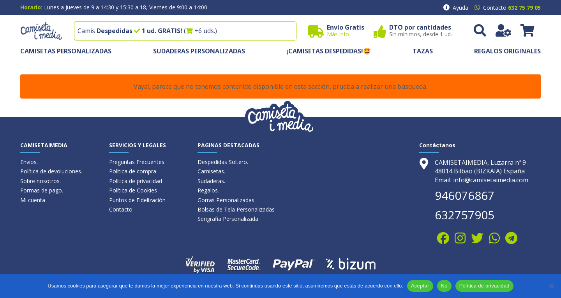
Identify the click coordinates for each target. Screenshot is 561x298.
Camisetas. (211, 171)
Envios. (29, 162)
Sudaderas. (211, 181)
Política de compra (132, 171)
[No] (551, 286)
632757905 (464, 215)
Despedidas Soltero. (223, 162)
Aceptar (420, 286)
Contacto (120, 209)
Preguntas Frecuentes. (137, 162)
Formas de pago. (41, 190)
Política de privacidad (135, 181)
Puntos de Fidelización (137, 200)
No (444, 286)
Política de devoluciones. (51, 171)
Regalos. (208, 190)
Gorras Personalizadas (226, 200)
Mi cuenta (32, 200)
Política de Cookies (133, 190)
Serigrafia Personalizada (228, 218)
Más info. (338, 34)
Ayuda (460, 7)
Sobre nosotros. (40, 181)
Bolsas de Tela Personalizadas (236, 209)
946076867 (464, 195)
